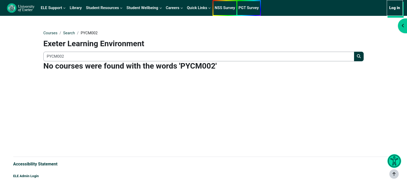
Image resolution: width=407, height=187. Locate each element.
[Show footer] (394, 174)
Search (69, 33)
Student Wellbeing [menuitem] (142, 7)
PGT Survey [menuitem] (249, 7)
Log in (394, 7)
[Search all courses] (198, 57)
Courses (50, 33)
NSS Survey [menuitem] (225, 7)
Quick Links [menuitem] (197, 7)
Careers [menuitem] (172, 7)
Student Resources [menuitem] (102, 7)
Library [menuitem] (76, 7)
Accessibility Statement (40, 163)
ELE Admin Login (31, 176)
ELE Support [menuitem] (51, 7)
